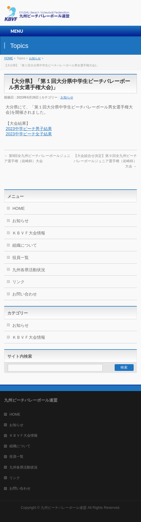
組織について (24, 245)
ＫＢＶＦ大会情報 (28, 233)
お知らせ (35, 58)
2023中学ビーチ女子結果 (29, 134)
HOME (8, 58)
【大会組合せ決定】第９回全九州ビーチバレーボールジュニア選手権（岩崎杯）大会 (105, 161)
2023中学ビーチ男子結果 (29, 128)
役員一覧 (20, 257)
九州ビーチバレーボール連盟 (63, 508)
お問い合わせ (24, 294)
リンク (18, 281)
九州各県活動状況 (28, 269)
